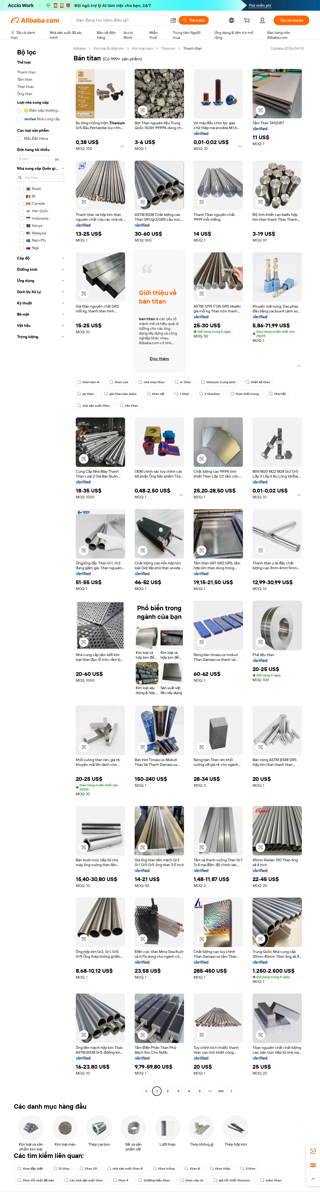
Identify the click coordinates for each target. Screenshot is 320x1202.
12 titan (61, 1168)
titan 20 (88, 1168)
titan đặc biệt (30, 1168)
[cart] (248, 21)
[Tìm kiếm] (194, 20)
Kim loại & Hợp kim (109, 48)
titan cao (118, 382)
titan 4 (120, 1180)
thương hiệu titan (154, 1180)
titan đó (277, 394)
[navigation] (40, 570)
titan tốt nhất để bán (35, 1180)
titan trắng (163, 1168)
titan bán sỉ (88, 382)
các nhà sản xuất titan (83, 1180)
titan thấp (220, 1168)
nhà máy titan (151, 382)
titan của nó (191, 1180)
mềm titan (270, 1180)
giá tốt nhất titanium (232, 1180)
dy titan (85, 394)
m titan (183, 382)
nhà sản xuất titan (93, 406)
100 (221, 1091)
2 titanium (209, 394)
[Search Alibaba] (121, 20)
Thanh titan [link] (192, 48)
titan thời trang (244, 394)
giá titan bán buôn (120, 394)
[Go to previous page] (146, 1091)
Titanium (168, 48)
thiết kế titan (258, 382)
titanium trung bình (218, 382)
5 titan (247, 1168)
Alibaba (80, 48)
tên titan (129, 406)
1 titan (181, 394)
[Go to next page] (231, 1091)
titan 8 (192, 1168)
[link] (313, 1151)
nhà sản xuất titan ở (124, 1168)
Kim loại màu (142, 48)
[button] (173, 20)
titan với (155, 394)
